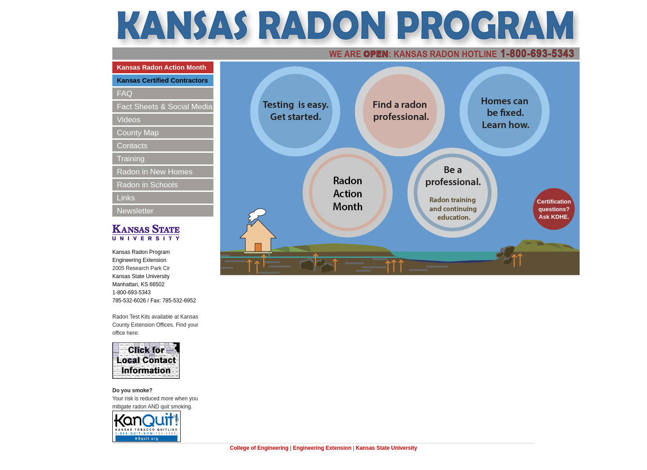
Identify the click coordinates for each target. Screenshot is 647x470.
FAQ (125, 93)
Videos (129, 119)
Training (131, 158)
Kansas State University (386, 448)
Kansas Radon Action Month (161, 67)
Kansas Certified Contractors (162, 80)
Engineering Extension (322, 448)
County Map (138, 132)
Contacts (132, 145)
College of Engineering (259, 448)
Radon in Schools (147, 184)
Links (126, 197)
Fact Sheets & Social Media (165, 106)
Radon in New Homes (155, 171)
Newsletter (135, 210)
